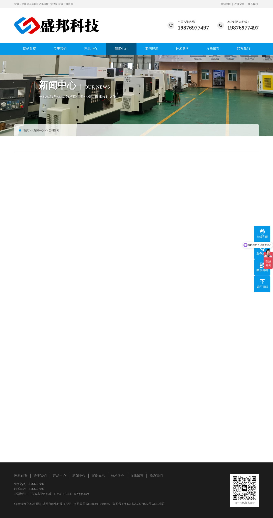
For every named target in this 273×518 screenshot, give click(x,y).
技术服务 (182, 48)
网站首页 (29, 48)
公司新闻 (54, 130)
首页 (26, 130)
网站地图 (226, 4)
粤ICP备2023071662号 (137, 503)
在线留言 (239, 4)
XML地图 (158, 503)
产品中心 (90, 48)
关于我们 (60, 48)
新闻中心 (121, 48)
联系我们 (253, 4)
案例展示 (151, 48)
